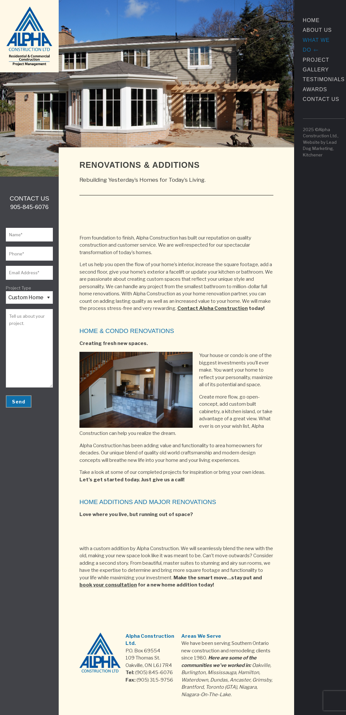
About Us (317, 30)
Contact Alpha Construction (212, 308)
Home (311, 20)
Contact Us (321, 99)
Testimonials (324, 79)
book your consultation (108, 585)
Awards (315, 89)
